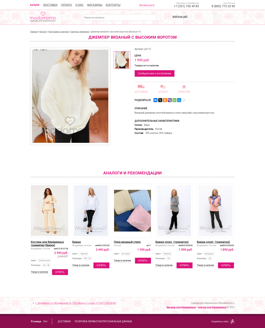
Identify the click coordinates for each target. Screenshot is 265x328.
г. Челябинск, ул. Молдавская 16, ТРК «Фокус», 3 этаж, (75, 303)
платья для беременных (212, 307)
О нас (79, 5)
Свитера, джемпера (79, 32)
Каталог (35, 5)
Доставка (50, 5)
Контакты (113, 5)
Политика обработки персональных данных (103, 321)
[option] (122, 60)
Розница (36, 321)
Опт (45, 321)
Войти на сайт (180, 16)
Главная (34, 32)
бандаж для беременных (181, 307)
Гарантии (184, 91)
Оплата (66, 5)
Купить (60, 272)
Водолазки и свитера (59, 32)
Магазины (94, 5)
